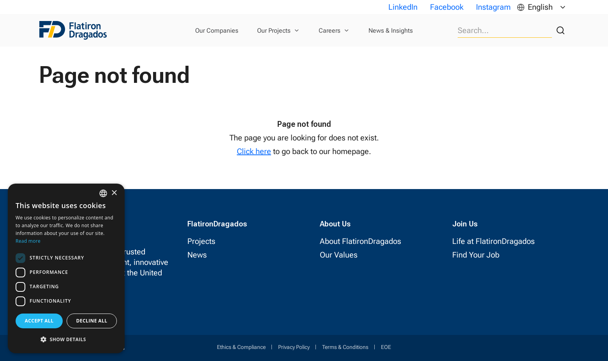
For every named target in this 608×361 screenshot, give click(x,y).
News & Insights (390, 30)
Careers (329, 30)
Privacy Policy (294, 347)
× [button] (114, 193)
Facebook (446, 7)
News (197, 254)
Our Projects (274, 30)
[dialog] (66, 268)
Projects (201, 241)
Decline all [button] (92, 320)
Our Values (339, 254)
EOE (386, 347)
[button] (66, 339)
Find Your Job (475, 254)
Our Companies (216, 30)
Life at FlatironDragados (493, 241)
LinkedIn (403, 7)
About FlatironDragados (360, 241)
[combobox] (103, 193)
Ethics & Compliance (241, 347)
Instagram (493, 7)
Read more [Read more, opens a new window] (28, 241)
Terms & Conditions (345, 347)
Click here (254, 151)
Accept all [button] (39, 320)
